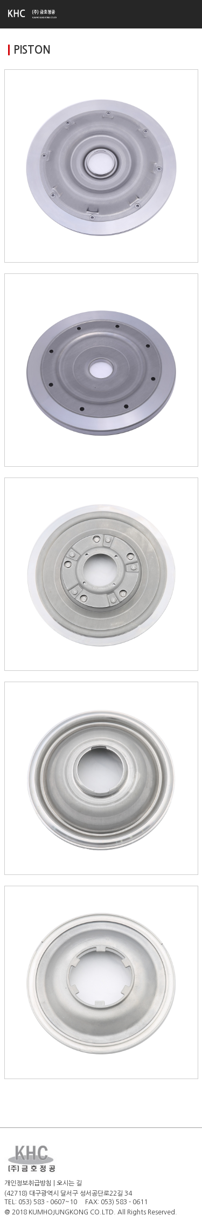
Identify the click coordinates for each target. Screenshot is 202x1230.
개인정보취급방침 (28, 1183)
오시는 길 (69, 1183)
